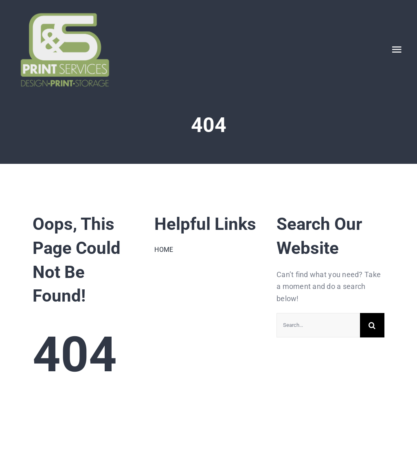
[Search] (372, 325)
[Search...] (318, 325)
